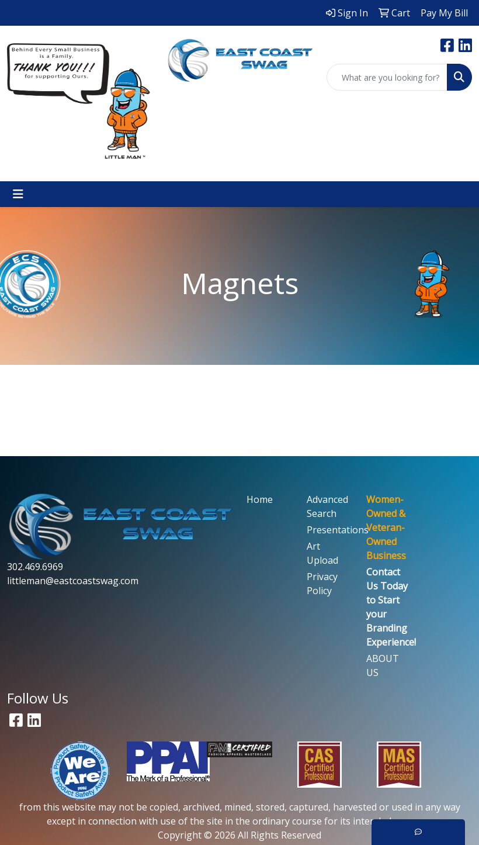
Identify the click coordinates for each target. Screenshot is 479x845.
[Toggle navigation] (18, 194)
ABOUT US (382, 665)
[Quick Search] (387, 77)
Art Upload (322, 553)
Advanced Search (327, 506)
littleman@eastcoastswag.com (72, 580)
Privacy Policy (322, 583)
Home (260, 499)
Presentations (330, 529)
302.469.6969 (35, 566)
